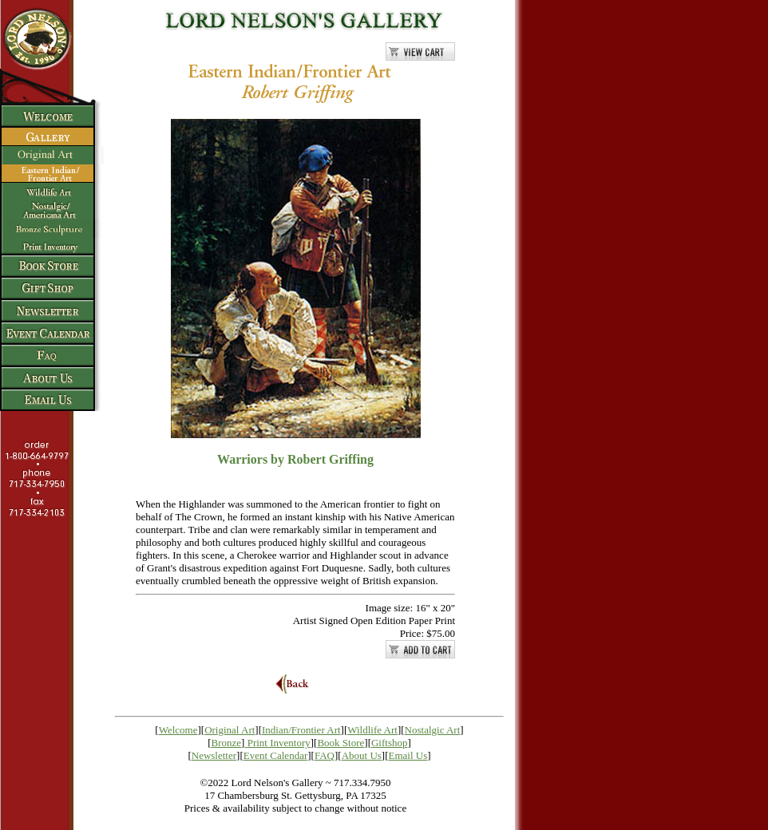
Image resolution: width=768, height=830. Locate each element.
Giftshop (389, 743)
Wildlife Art (372, 730)
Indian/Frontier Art (301, 730)
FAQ (325, 755)
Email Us (408, 755)
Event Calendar (275, 755)
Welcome (178, 730)
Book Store (340, 743)
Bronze (227, 743)
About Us (362, 755)
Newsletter (214, 755)
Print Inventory (279, 743)
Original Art (229, 730)
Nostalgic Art (433, 730)
